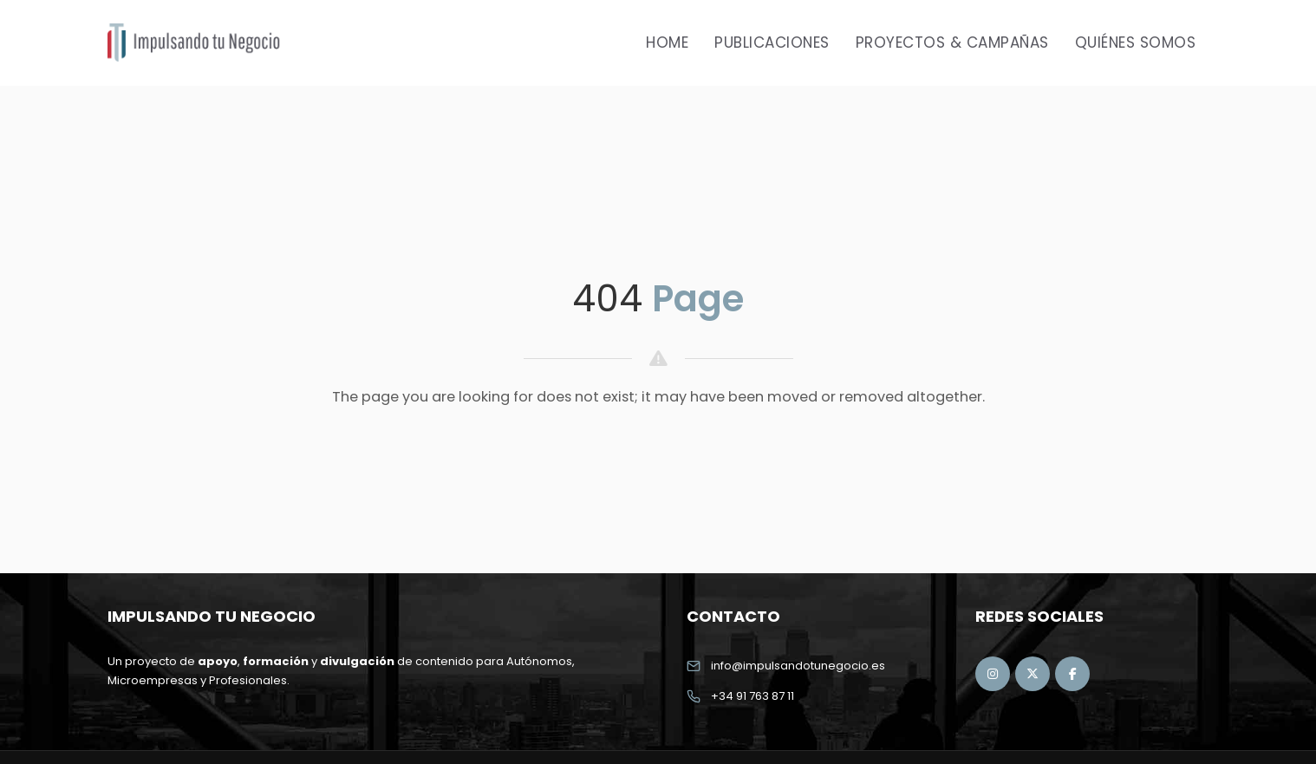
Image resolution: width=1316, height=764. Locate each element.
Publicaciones (772, 42)
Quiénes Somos (1135, 42)
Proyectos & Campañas (952, 42)
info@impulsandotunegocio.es (798, 665)
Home (667, 42)
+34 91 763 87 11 (752, 696)
